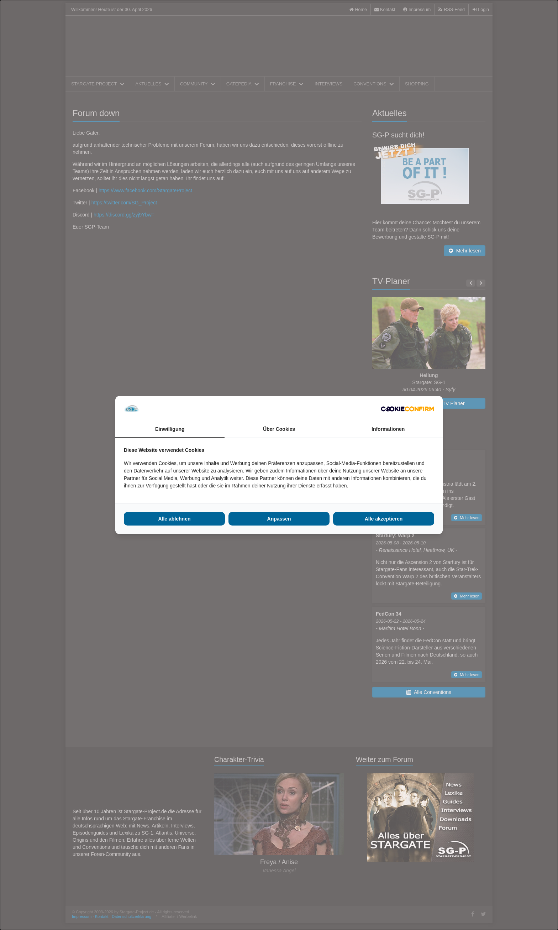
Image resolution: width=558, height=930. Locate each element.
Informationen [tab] (388, 429)
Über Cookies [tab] (279, 429)
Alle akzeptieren (384, 519)
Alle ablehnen (174, 519)
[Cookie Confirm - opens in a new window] (407, 408)
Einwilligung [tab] (169, 429)
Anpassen (279, 519)
